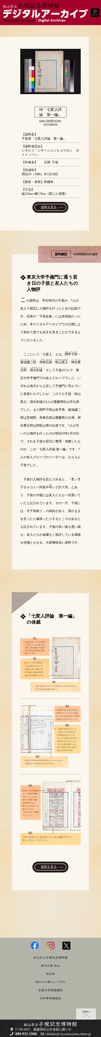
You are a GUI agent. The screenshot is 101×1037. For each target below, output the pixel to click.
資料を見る (49, 207)
